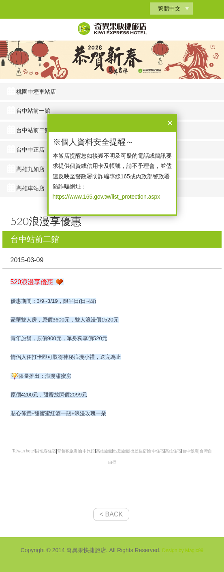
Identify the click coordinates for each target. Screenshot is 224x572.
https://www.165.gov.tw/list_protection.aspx (106, 196)
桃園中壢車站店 (36, 91)
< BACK (111, 514)
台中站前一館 (33, 110)
